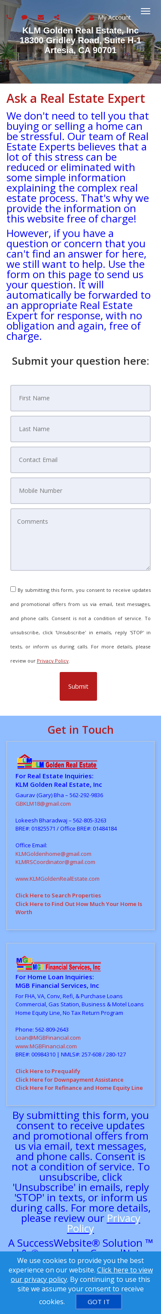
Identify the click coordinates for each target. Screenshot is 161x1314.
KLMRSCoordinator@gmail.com (55, 862)
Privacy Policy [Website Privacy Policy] (53, 660)
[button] (78, 686)
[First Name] (80, 398)
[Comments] (80, 539)
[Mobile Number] (80, 490)
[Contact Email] (80, 460)
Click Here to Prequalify (47, 1071)
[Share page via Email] (57, 17)
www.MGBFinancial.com (46, 1046)
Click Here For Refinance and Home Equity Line (79, 1088)
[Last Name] (80, 429)
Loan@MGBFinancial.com (48, 1037)
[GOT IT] (98, 1301)
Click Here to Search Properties (58, 895)
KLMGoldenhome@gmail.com (53, 854)
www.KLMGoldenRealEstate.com (57, 878)
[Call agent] (9, 17)
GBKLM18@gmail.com (43, 803)
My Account (110, 17)
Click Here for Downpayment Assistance (69, 1079)
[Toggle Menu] (146, 11)
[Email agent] (42, 17)
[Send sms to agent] (25, 17)
